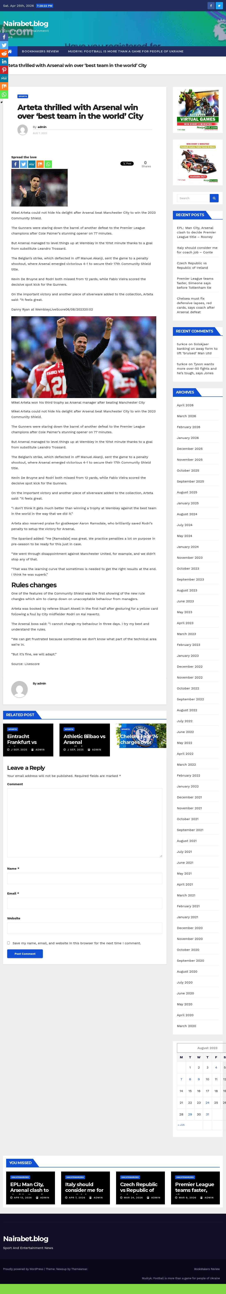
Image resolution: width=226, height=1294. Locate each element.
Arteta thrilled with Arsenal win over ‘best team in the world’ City (80, 112)
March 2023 (186, 634)
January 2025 (188, 503)
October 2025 (188, 470)
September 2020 (190, 961)
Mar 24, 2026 (133, 1197)
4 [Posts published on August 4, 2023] (216, 1067)
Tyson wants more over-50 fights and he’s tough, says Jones (197, 368)
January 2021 (187, 917)
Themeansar (79, 1269)
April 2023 (185, 623)
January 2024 (188, 547)
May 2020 (185, 1004)
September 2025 (190, 481)
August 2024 (187, 514)
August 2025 (187, 492)
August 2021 (187, 841)
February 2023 (188, 645)
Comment (15, 784)
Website (13, 918)
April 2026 (185, 405)
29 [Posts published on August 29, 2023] (190, 1114)
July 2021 (184, 852)
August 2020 (187, 971)
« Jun (181, 1125)
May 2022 (184, 743)
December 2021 (189, 797)
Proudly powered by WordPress (23, 1269)
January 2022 (188, 786)
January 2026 (188, 438)
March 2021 (186, 895)
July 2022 (185, 721)
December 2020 (190, 928)
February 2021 (188, 906)
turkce (182, 344)
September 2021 (190, 830)
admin (42, 127)
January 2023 (188, 656)
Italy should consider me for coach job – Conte (84, 1193)
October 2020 (188, 950)
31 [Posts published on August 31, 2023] (207, 1114)
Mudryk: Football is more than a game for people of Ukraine (126, 51)
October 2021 (188, 819)
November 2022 (190, 677)
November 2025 (190, 460)
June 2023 (185, 601)
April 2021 (185, 884)
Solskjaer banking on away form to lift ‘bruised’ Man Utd (197, 348)
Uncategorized (20, 1177)
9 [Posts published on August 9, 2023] (199, 1079)
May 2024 (184, 536)
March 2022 (186, 764)
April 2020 (185, 1015)
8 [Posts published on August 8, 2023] (190, 1079)
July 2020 (185, 982)
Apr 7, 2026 (77, 1197)
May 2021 (184, 873)
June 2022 (185, 732)
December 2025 (190, 449)
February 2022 (188, 775)
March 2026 (186, 416)
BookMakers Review (40, 51)
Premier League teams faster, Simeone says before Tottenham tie (195, 283)
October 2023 (188, 568)
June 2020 (185, 993)
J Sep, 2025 (18, 749)
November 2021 (189, 808)
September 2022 (190, 699)
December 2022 (190, 666)
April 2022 (185, 754)
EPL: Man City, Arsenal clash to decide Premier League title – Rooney (196, 232)
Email (13, 893)
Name (13, 868)
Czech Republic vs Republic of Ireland (138, 1190)
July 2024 (185, 525)
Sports (23, 96)
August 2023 (187, 590)
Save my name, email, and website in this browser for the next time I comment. (77, 943)
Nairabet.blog (25, 23)
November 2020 (190, 939)
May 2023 (184, 612)
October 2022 (188, 688)
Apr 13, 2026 (23, 1197)
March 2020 (186, 1026)
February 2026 (188, 427)
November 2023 (190, 558)
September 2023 (190, 579)
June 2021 (185, 863)
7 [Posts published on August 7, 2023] (181, 1079)
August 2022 (187, 710)
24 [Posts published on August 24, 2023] (207, 1103)
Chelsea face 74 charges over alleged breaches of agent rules (141, 745)
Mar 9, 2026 (187, 1197)
